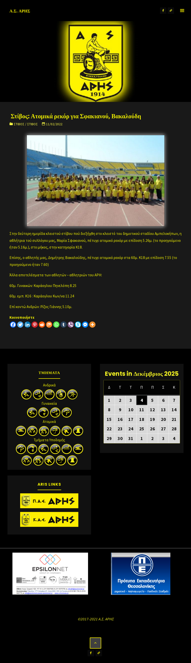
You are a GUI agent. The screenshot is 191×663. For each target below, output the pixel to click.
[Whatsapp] (56, 324)
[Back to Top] (95, 643)
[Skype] (78, 324)
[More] (92, 324)
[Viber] (71, 324)
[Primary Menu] (182, 10)
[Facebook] (13, 324)
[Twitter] (20, 324)
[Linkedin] (27, 324)
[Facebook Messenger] (85, 324)
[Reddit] (42, 324)
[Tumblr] (63, 324)
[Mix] (49, 324)
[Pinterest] (35, 324)
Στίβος (19, 124)
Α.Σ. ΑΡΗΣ (19, 11)
